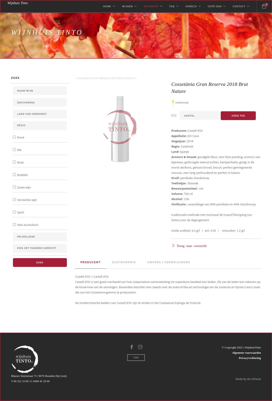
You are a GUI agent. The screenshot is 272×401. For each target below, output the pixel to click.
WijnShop (151, 6)
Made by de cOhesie (248, 379)
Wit (18, 150)
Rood (20, 137)
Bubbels (22, 175)
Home (107, 6)
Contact (239, 6)
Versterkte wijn (26, 200)
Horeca (191, 6)
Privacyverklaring (250, 358)
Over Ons (215, 6)
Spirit (20, 212)
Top (136, 357)
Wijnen (127, 6)
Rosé (20, 162)
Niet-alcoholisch (27, 225)
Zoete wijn (23, 187)
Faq (172, 6)
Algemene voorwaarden (246, 352)
